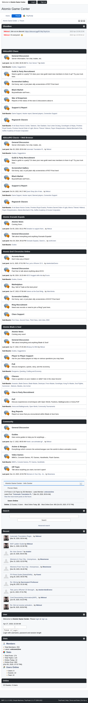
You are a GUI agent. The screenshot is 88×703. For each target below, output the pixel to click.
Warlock (13, 386)
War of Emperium (19, 98)
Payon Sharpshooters (58, 128)
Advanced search (44, 526)
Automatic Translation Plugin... (21, 536)
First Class (15, 320)
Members (10, 644)
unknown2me (49, 492)
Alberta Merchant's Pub (74, 128)
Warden (19, 386)
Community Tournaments (46, 406)
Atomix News (17, 222)
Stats (5, 639)
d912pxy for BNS (32, 347)
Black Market (17, 90)
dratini (28, 552)
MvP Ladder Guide (17, 544)
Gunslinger (58, 383)
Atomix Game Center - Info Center (18, 483)
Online (6, 681)
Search (6, 511)
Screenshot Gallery (20, 82)
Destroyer (41, 383)
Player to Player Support (22, 356)
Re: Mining (14, 582)
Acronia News (18, 256)
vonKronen (52, 241)
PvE (13, 364)
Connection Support (50, 113)
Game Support (17, 113)
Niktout (38, 536)
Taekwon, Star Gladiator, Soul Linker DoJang (45, 126)
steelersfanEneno (45, 590)
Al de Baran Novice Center (21, 126)
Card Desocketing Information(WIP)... (24, 597)
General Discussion (20, 56)
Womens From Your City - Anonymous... (25, 567)
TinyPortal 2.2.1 (29, 700)
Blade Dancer (23, 383)
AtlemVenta (50, 291)
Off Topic (16, 467)
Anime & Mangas (19, 447)
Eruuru (47, 275)
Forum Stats (11, 488)
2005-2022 (39, 700)
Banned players (37, 113)
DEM (47, 320)
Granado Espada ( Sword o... (36, 241)
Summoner (6, 386)
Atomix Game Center (16, 9)
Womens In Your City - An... (36, 474)
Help (67, 700)
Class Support (18, 314)
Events (19, 279)
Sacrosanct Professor (29, 582)
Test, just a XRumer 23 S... (35, 263)
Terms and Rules (75, 700)
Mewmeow (44, 559)
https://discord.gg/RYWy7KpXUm (37, 31)
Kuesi (38, 574)
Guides (14, 67)
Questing (23, 371)
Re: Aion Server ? (16, 552)
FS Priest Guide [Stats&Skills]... (22, 574)
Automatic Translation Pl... (35, 149)
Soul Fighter (79, 383)
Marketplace (17, 284)
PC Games (32, 462)
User (5, 614)
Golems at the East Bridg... (35, 291)
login (37, 619)
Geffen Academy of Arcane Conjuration (15, 131)
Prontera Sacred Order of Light (22, 128)
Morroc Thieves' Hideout (42, 128)
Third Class (34, 320)
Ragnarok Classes (20, 120)
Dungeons (15, 371)
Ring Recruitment (19, 305)
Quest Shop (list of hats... (34, 191)
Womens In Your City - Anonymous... (23, 559)
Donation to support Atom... (35, 229)
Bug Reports (17, 411)
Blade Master (33, 383)
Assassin (15, 383)
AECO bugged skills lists (34, 275)
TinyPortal (61, 700)
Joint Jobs (41, 320)
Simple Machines (18, 700)
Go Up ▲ (84, 700)
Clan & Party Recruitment (23, 392)
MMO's (14, 462)
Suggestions (21, 67)
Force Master (50, 383)
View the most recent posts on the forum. (18, 497)
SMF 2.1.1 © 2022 (6, 700)
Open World (33, 406)
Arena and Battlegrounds (20, 406)
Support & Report (19, 108)
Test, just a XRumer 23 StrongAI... (23, 590)
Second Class (24, 320)
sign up (44, 619)
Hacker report (27, 113)
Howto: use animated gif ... (35, 442)
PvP (13, 399)
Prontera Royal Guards (38, 207)
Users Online (12, 667)
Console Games (22, 462)
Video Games (17, 455)
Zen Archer (27, 386)
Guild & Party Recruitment (23, 71)
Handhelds (40, 462)
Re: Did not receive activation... (21, 605)
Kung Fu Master (68, 383)
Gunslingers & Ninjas (68, 126)
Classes (15, 376)
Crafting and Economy (33, 371)
